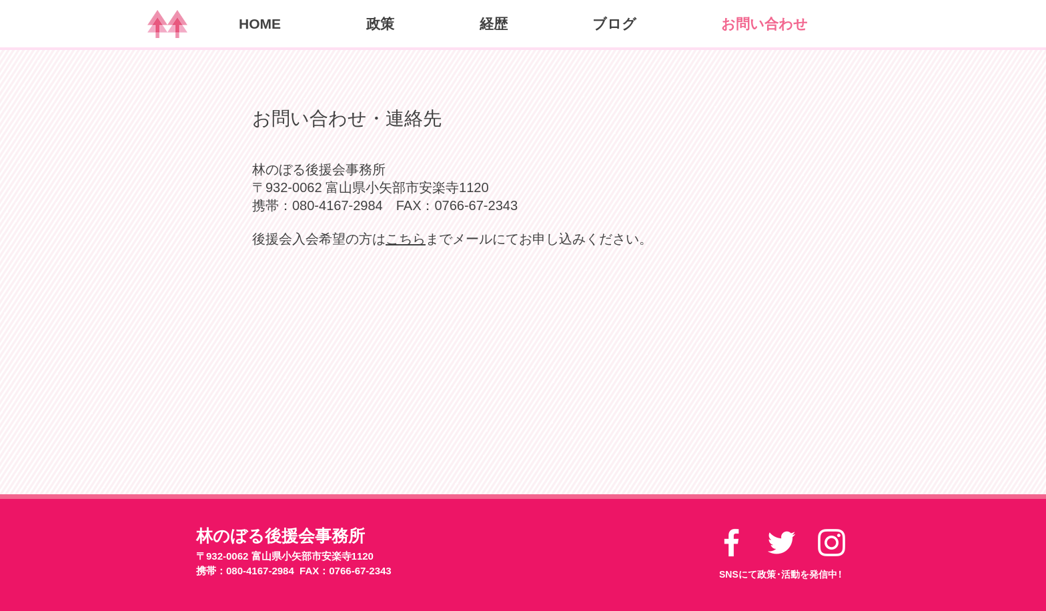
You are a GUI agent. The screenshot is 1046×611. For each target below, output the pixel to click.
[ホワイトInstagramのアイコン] (831, 542)
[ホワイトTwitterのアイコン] (781, 542)
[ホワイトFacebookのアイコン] (731, 542)
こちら (406, 238)
